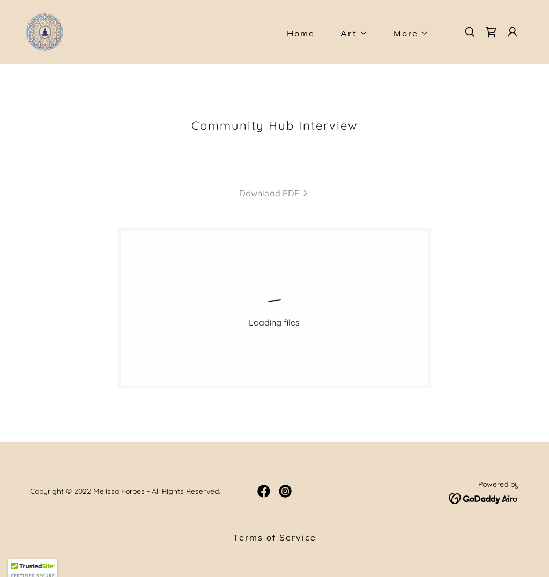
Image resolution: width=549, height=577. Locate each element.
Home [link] (301, 33)
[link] (45, 31)
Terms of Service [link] (274, 537)
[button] (350, 33)
